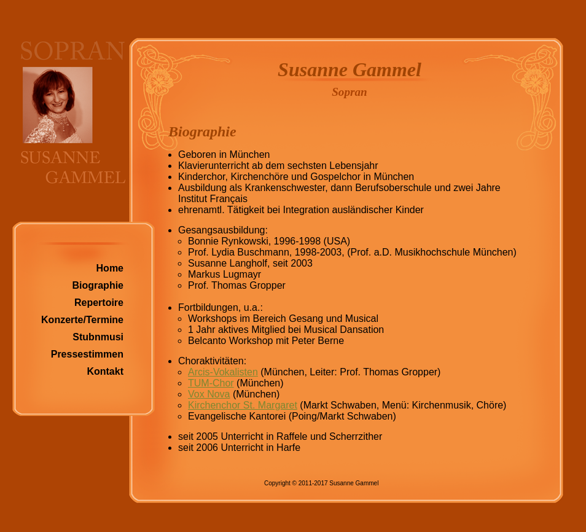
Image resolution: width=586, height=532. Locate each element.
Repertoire (98, 302)
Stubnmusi (97, 337)
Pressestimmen (87, 354)
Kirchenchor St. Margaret (242, 405)
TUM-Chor (211, 383)
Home (109, 268)
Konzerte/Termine (82, 320)
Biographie (97, 285)
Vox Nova (209, 394)
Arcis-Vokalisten (223, 372)
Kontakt (105, 371)
